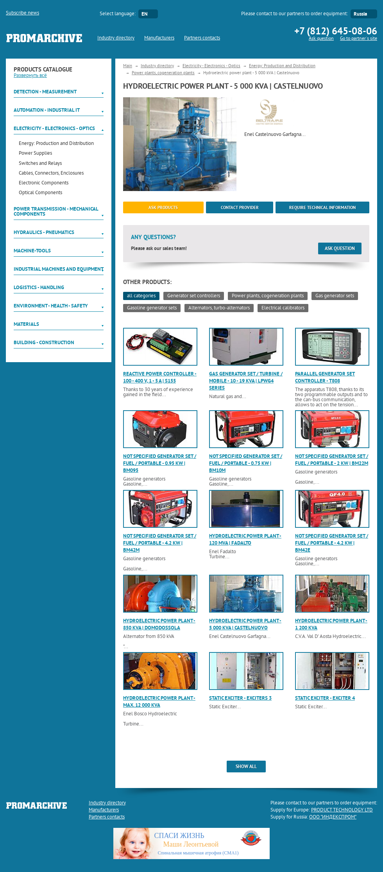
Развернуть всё (30, 76)
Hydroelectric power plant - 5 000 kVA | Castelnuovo (245, 624)
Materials (26, 324)
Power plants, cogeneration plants (163, 73)
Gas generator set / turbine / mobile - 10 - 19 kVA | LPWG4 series (246, 380)
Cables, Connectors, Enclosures (51, 173)
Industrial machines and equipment (59, 269)
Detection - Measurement (45, 91)
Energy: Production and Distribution (56, 144)
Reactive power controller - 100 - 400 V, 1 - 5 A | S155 (160, 377)
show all (246, 766)
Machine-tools (32, 250)
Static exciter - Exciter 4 (325, 698)
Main (127, 66)
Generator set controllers (193, 296)
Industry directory (115, 38)
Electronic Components (43, 183)
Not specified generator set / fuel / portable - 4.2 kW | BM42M (159, 542)
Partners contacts (202, 38)
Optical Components (40, 193)
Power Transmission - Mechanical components (56, 211)
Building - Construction (44, 342)
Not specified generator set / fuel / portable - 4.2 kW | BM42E (331, 542)
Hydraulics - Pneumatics (44, 232)
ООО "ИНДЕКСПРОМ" (332, 817)
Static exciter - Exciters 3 (240, 698)
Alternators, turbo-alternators (219, 308)
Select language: (118, 14)
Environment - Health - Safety (51, 305)
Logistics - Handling (39, 287)
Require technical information (322, 207)
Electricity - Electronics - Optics (54, 128)
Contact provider (240, 207)
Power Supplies (35, 153)
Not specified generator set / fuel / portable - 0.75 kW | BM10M (245, 463)
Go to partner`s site (358, 39)
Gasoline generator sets (152, 308)
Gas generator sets (334, 296)
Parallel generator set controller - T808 (325, 377)
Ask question (321, 39)
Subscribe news (22, 13)
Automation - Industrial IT (47, 110)
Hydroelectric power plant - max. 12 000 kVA (159, 701)
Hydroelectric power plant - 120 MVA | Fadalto (245, 539)
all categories (141, 296)
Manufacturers (159, 38)
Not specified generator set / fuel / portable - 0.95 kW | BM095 (159, 463)
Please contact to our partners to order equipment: (294, 14)
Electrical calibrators (282, 308)
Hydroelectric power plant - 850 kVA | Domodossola (159, 624)
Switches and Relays (40, 163)
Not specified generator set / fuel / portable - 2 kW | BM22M (331, 459)
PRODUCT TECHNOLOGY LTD (342, 810)
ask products (163, 207)
